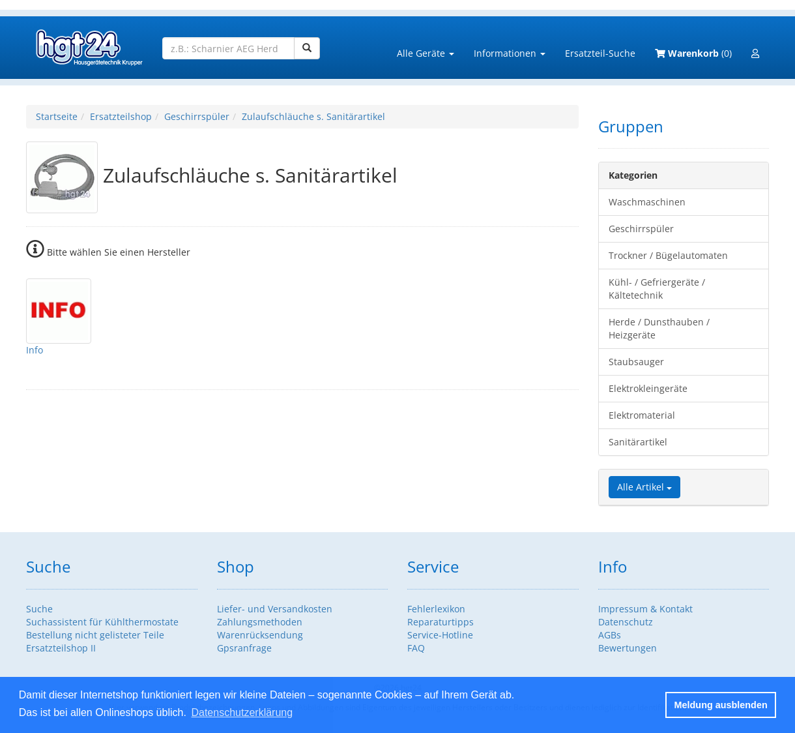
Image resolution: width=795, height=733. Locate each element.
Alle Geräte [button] (425, 53)
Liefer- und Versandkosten (274, 609)
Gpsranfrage (244, 648)
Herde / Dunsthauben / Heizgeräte (659, 328)
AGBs (609, 635)
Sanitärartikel (638, 442)
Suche (39, 609)
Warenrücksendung (260, 635)
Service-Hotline (440, 635)
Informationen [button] (509, 53)
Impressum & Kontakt (645, 609)
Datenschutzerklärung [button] (242, 712)
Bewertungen (627, 648)
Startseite (57, 116)
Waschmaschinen (647, 202)
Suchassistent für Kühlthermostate (102, 622)
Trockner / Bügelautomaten (668, 255)
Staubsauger (636, 361)
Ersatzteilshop (121, 116)
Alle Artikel (644, 487)
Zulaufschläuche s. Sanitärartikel (313, 116)
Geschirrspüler (196, 116)
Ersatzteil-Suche (600, 53)
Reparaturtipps (440, 622)
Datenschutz (625, 622)
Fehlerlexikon (436, 609)
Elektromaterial (642, 415)
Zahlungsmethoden (259, 622)
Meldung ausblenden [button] (721, 705)
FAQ (416, 648)
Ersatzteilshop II (61, 648)
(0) (693, 53)
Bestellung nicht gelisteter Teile (95, 635)
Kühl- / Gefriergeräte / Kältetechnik (657, 288)
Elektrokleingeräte (648, 388)
